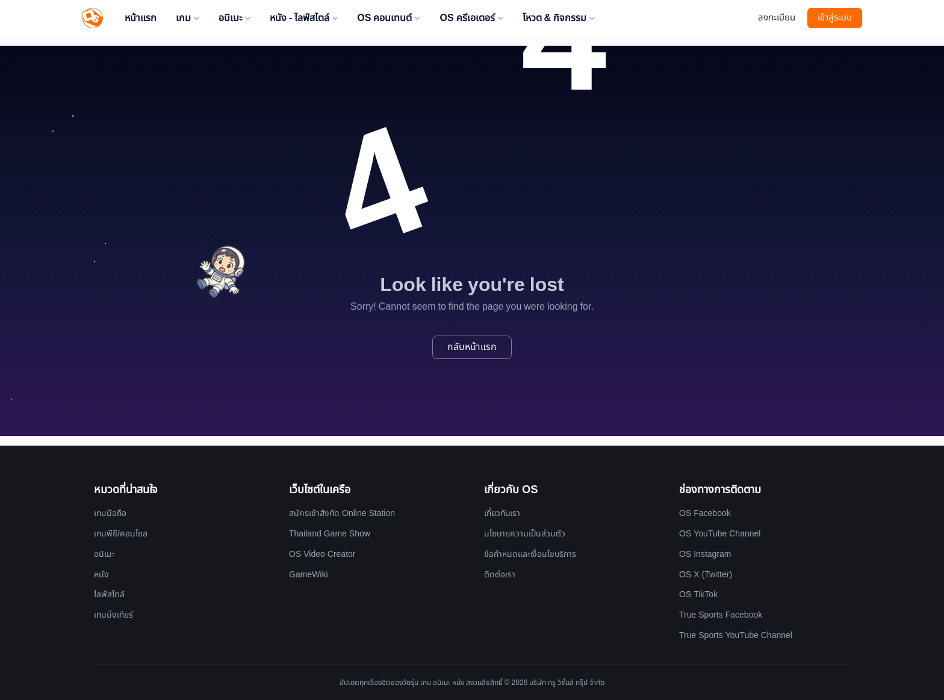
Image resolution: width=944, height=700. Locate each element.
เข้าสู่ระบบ (835, 18)
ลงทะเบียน (776, 18)
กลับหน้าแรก (472, 347)
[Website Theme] (742, 18)
